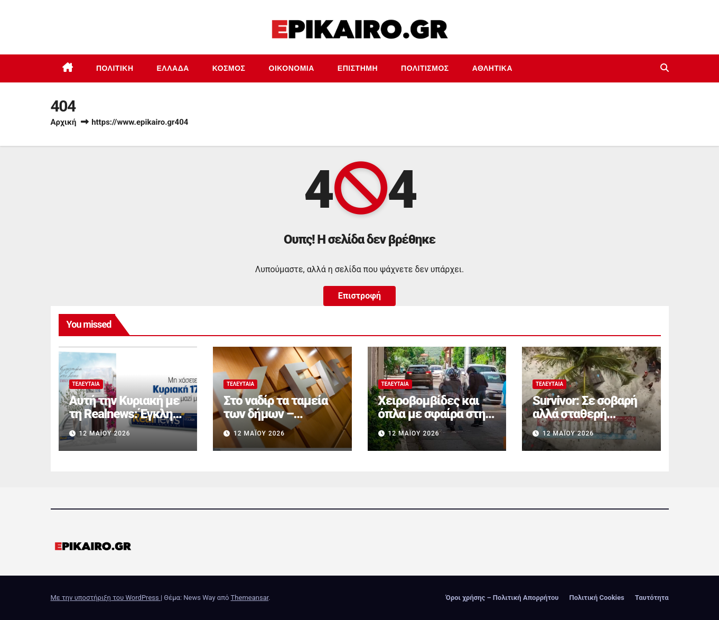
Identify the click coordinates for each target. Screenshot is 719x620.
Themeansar (250, 598)
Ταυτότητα (652, 598)
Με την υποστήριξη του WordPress (106, 598)
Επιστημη (358, 68)
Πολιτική (115, 68)
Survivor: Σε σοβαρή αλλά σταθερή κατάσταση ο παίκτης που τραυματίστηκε (589, 420)
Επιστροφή (359, 296)
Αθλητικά (492, 68)
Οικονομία (291, 68)
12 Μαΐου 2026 (104, 433)
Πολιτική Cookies (596, 598)
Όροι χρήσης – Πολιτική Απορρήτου (502, 598)
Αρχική (64, 122)
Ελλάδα (173, 68)
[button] (664, 68)
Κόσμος (229, 68)
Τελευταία (86, 384)
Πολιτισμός (425, 68)
